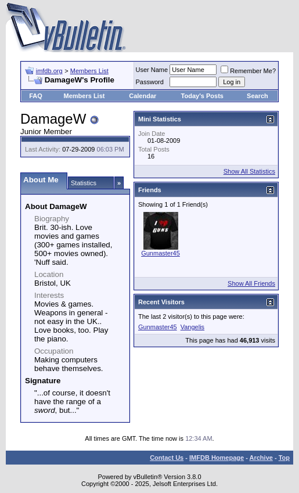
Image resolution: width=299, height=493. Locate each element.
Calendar (142, 95)
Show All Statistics (249, 171)
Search (257, 95)
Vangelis (192, 326)
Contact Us (166, 457)
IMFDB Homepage (216, 457)
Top (284, 457)
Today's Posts (202, 95)
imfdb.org (49, 70)
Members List (89, 70)
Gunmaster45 (160, 253)
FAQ (35, 95)
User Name (152, 69)
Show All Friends (251, 283)
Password (150, 81)
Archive (261, 457)
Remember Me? (248, 70)
